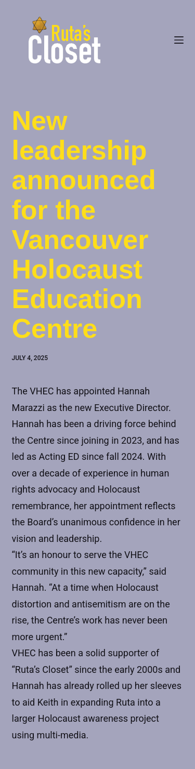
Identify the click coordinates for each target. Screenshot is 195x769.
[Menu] (179, 40)
